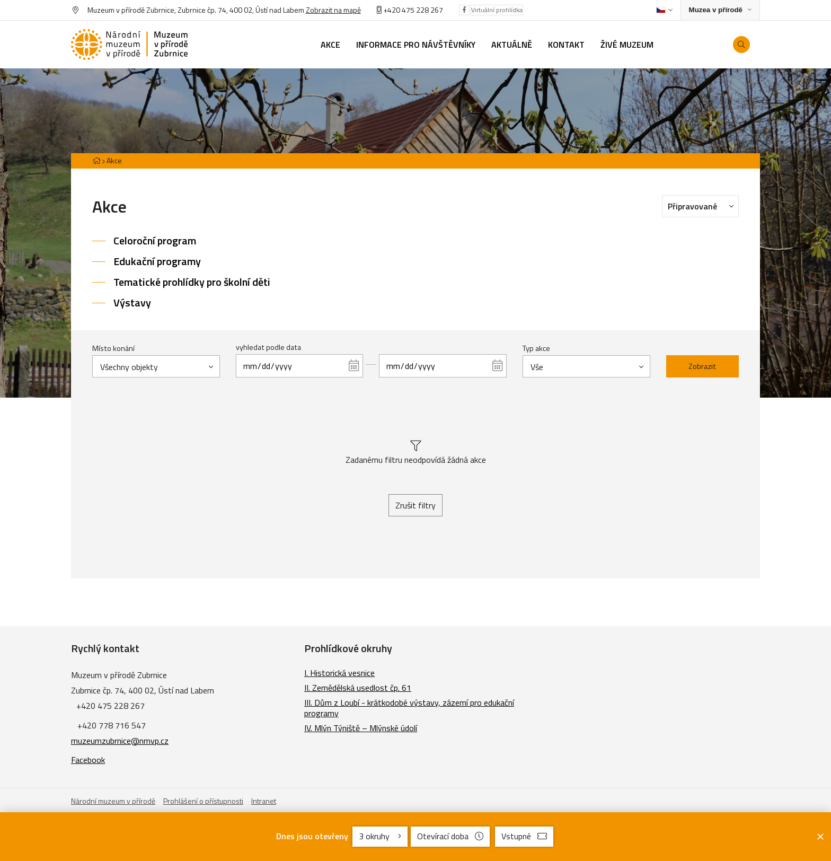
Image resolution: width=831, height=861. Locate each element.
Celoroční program (154, 240)
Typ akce (536, 348)
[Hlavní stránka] (96, 160)
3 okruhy (380, 836)
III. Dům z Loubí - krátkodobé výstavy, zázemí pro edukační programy (409, 707)
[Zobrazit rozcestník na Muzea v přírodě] (720, 10)
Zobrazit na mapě (333, 9)
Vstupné (524, 836)
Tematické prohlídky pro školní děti (191, 282)
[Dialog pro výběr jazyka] (664, 10)
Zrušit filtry (415, 505)
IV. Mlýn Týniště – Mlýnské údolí (360, 728)
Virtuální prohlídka (497, 10)
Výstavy (132, 302)
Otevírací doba (450, 836)
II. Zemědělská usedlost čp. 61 (357, 687)
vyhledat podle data (268, 347)
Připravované (703, 205)
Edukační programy (157, 261)
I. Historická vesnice (339, 672)
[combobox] (156, 366)
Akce (114, 160)
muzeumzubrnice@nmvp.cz (120, 740)
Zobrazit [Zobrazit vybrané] (702, 366)
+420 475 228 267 (413, 9)
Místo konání (113, 348)
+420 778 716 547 (111, 725)
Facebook (88, 759)
